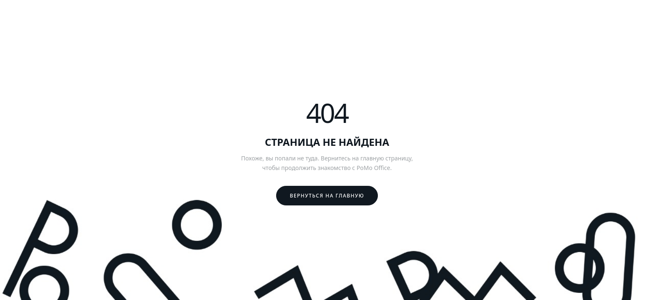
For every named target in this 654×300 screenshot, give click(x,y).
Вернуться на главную (327, 195)
